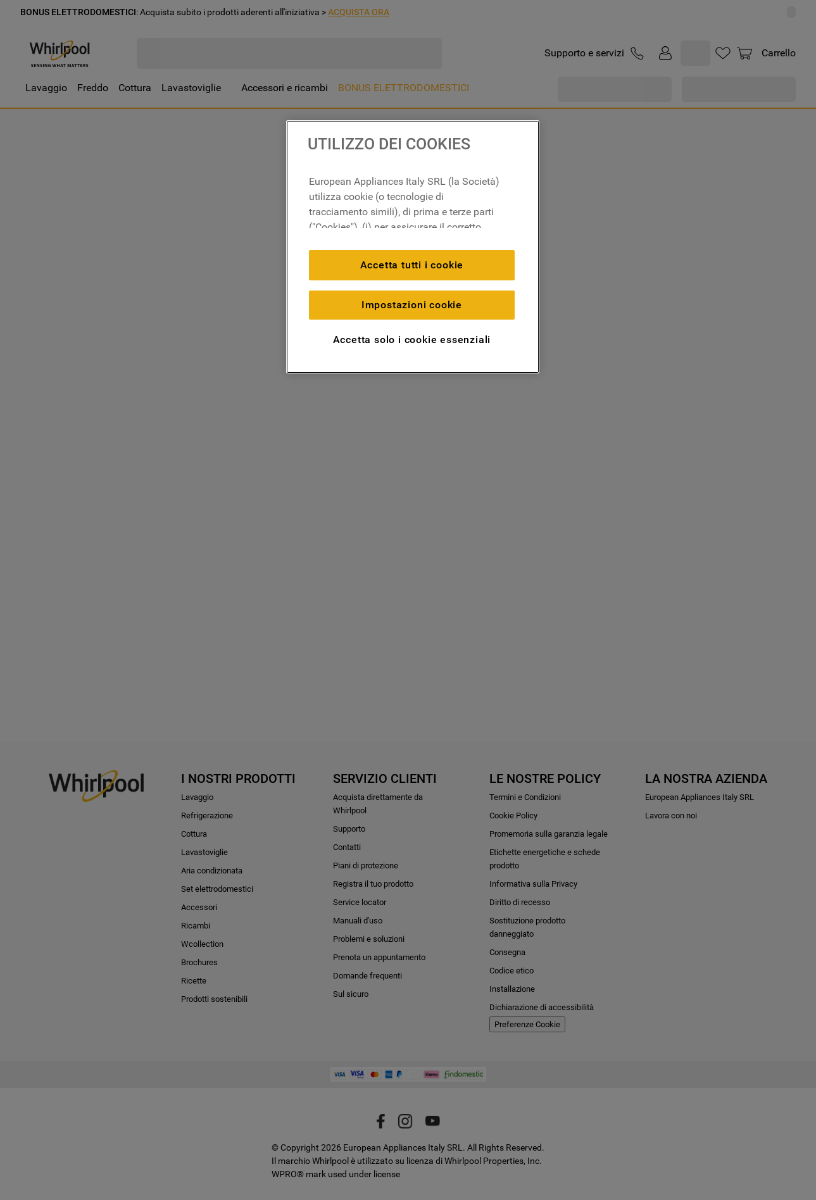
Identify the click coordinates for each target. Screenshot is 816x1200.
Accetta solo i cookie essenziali (412, 340)
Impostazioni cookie (411, 305)
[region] (412, 246)
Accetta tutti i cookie (412, 265)
